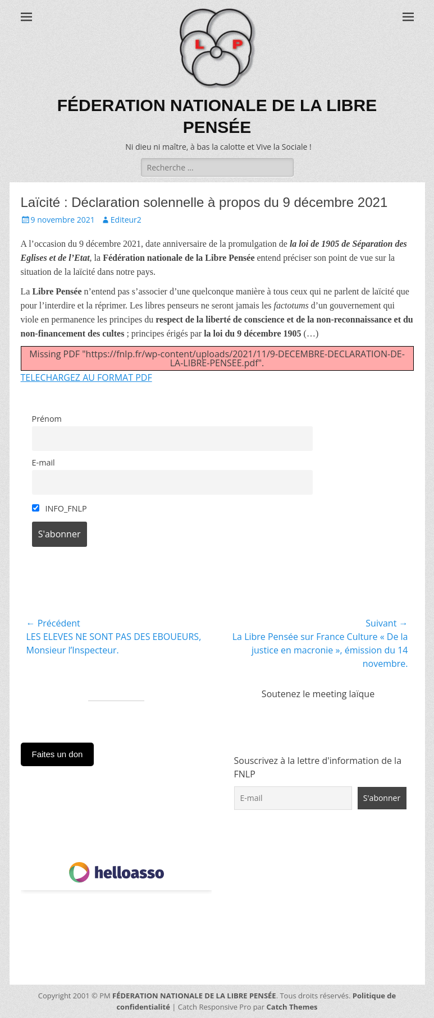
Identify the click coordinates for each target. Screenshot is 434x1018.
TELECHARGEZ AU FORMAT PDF (86, 377)
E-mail (43, 462)
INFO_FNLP (59, 508)
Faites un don (57, 754)
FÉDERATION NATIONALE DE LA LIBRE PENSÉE (194, 996)
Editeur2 (126, 219)
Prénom (47, 418)
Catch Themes (292, 1007)
